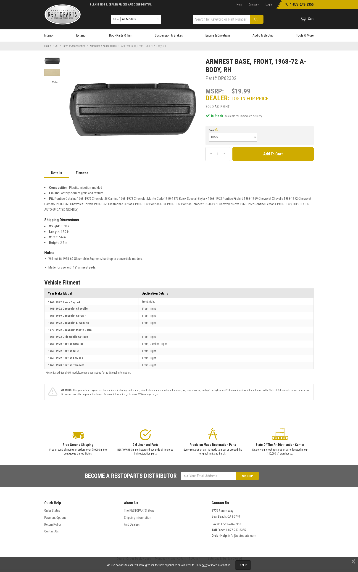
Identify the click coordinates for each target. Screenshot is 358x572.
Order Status (52, 510)
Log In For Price (250, 98)
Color (212, 130)
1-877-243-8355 (236, 530)
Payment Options (55, 517)
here (204, 565)
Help (239, 4)
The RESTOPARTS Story (139, 510)
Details (56, 173)
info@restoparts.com (242, 535)
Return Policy (52, 524)
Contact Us (51, 531)
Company (254, 4)
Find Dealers (132, 524)
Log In (269, 4)
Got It (243, 565)
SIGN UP (247, 476)
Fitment (82, 173)
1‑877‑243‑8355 (299, 4)
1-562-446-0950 (231, 524)
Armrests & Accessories (103, 46)
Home (47, 46)
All (56, 46)
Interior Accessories (74, 46)
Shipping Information (137, 517)
